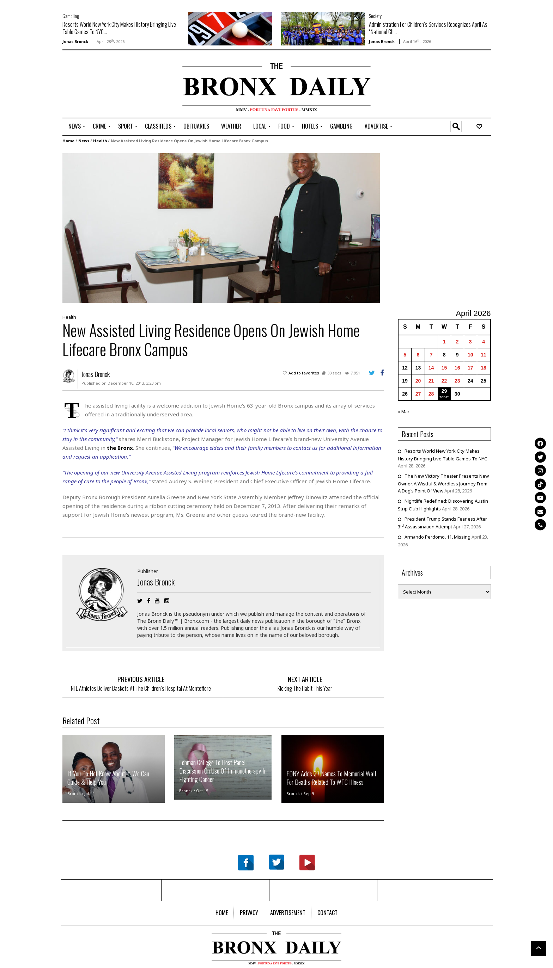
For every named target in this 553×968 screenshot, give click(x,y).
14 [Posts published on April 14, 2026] (431, 367)
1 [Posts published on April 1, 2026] (444, 341)
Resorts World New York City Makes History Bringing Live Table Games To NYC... (119, 28)
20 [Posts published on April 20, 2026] (418, 380)
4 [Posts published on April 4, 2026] (483, 341)
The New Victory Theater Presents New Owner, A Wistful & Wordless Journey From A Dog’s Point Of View (443, 483)
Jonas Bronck (75, 41)
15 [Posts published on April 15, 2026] (444, 367)
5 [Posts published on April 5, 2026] (404, 354)
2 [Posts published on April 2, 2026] (457, 341)
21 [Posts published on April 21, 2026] (431, 380)
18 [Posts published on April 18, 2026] (483, 367)
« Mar (403, 411)
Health (100, 140)
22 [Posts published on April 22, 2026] (444, 380)
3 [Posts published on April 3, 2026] (470, 341)
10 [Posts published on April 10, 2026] (470, 354)
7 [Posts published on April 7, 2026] (431, 354)
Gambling (70, 15)
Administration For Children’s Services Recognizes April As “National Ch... (428, 28)
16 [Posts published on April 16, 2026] (457, 367)
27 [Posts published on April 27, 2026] (418, 393)
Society (375, 15)
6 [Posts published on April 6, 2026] (418, 354)
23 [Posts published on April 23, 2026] (457, 380)
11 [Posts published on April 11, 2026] (483, 354)
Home (68, 140)
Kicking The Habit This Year (305, 688)
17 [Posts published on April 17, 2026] (470, 367)
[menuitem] (74, 126)
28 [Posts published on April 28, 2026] (431, 393)
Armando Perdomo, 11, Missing (437, 536)
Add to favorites (303, 372)
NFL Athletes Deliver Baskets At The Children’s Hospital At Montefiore (141, 688)
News (83, 140)
